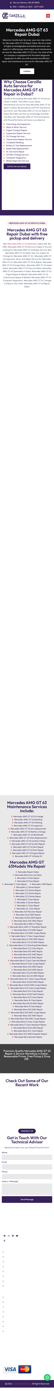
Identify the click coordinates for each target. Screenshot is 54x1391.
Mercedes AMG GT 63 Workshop (22, 244)
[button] (48, 16)
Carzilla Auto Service (21, 1384)
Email (4, 1162)
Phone (4, 1172)
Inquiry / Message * (10, 1181)
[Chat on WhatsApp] (47, 1377)
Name (4, 1152)
